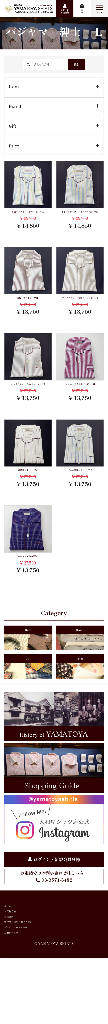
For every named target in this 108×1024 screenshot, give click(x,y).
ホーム (10, 947)
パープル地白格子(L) (28, 586)
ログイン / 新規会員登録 (56, 898)
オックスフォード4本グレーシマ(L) (28, 405)
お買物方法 (14, 957)
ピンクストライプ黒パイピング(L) (80, 405)
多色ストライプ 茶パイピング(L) (28, 215)
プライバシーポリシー (25, 986)
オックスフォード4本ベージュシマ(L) (80, 310)
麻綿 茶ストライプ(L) (28, 307)
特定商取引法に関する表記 (29, 977)
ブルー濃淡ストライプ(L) (80, 497)
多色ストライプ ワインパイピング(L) (80, 215)
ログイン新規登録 (64, 11)
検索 (76, 64)
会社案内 (12, 967)
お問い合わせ (17, 996)
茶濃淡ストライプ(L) (28, 497)
